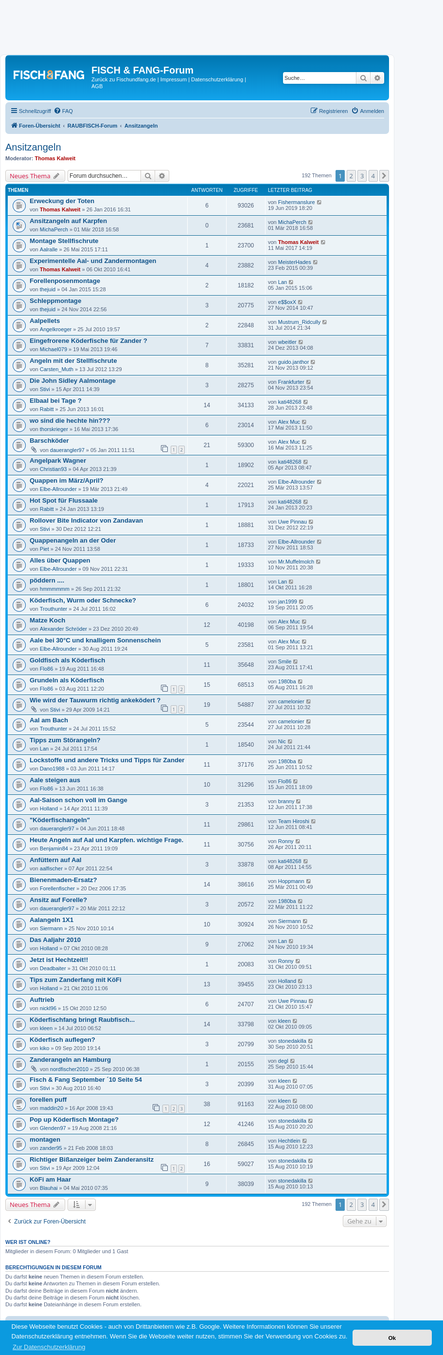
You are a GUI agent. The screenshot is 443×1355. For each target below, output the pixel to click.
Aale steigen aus (55, 780)
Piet (44, 549)
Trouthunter (53, 609)
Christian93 (53, 469)
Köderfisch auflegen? (62, 1039)
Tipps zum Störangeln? (65, 740)
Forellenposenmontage (65, 280)
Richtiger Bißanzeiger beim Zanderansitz (92, 1159)
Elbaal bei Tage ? (56, 400)
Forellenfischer (57, 888)
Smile (285, 661)
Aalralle (49, 249)
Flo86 (46, 669)
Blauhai (49, 1188)
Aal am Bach (49, 720)
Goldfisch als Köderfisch (67, 660)
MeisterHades (294, 262)
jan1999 (287, 601)
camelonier (291, 701)
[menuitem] (63, 111)
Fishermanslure (296, 202)
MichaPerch (54, 229)
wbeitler (287, 342)
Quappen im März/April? (67, 480)
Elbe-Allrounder (58, 489)
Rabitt (47, 409)
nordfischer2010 (69, 1069)
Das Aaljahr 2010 (55, 939)
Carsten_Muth (56, 369)
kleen (46, 1028)
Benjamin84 (54, 848)
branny (286, 801)
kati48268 (289, 402)
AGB (97, 86)
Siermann (51, 928)
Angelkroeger (55, 329)
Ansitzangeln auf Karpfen (68, 221)
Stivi (45, 389)
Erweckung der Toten (62, 201)
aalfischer (51, 868)
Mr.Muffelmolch (296, 562)
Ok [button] (392, 1338)
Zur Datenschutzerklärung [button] (49, 1347)
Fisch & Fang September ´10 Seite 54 (86, 1079)
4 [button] (373, 175)
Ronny (286, 841)
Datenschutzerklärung (217, 79)
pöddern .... (47, 580)
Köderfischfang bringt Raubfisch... (82, 1019)
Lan (282, 282)
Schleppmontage (55, 300)
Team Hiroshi (293, 821)
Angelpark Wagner (58, 460)
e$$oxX (287, 302)
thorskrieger (54, 429)
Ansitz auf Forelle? (58, 899)
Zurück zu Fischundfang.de (123, 79)
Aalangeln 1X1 (51, 919)
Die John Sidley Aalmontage (73, 380)
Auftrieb (42, 999)
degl (283, 1061)
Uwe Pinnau (292, 522)
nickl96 (48, 1008)
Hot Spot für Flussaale (64, 500)
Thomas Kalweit (55, 158)
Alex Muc (289, 422)
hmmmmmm (55, 589)
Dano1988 (52, 769)
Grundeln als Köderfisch (67, 680)
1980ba (287, 681)
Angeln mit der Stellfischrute (73, 360)
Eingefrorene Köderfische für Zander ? (88, 340)
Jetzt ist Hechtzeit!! (59, 959)
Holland (49, 808)
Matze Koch (47, 620)
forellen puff (48, 1099)
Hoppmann (291, 881)
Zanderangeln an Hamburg (70, 1059)
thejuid (47, 289)
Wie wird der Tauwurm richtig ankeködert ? (95, 700)
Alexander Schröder (63, 629)
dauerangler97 (67, 450)
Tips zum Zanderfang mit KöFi (76, 979)
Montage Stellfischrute (64, 241)
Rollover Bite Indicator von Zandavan (86, 520)
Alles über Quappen (60, 560)
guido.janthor (293, 362)
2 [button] (351, 175)
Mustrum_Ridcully (299, 322)
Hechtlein (289, 1141)
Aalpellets (45, 320)
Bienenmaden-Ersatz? (63, 880)
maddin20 (51, 1108)
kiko (45, 1048)
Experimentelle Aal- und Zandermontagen (93, 260)
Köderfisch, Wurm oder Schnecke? (83, 600)
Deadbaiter (53, 968)
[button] (384, 176)
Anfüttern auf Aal (55, 860)
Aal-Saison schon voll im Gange (78, 800)
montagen (45, 1139)
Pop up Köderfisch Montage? (74, 1119)
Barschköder (49, 440)
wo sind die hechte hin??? (70, 420)
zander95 (51, 1148)
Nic (282, 741)
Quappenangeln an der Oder (73, 540)
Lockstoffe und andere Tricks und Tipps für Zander (107, 760)
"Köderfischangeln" (60, 820)
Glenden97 (53, 1128)
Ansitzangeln (33, 147)
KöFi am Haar (50, 1179)
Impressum (173, 79)
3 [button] (362, 175)
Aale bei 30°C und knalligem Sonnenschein (95, 640)
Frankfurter (291, 382)
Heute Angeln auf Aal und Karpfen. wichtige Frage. (106, 840)
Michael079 (53, 349)
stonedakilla (292, 1041)
